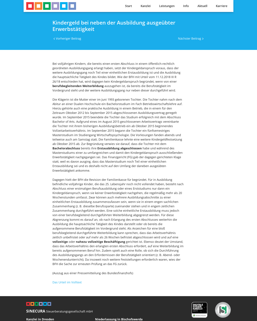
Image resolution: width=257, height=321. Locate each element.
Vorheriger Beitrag (68, 38)
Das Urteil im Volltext (67, 282)
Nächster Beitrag (189, 38)
